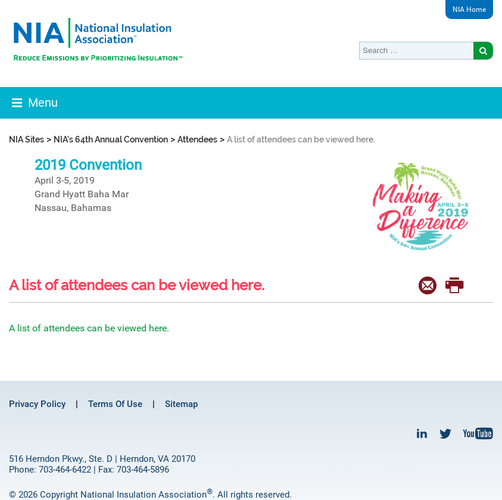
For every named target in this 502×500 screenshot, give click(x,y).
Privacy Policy (37, 404)
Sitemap (181, 404)
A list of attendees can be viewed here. (89, 328)
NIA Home (469, 9)
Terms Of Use (115, 404)
